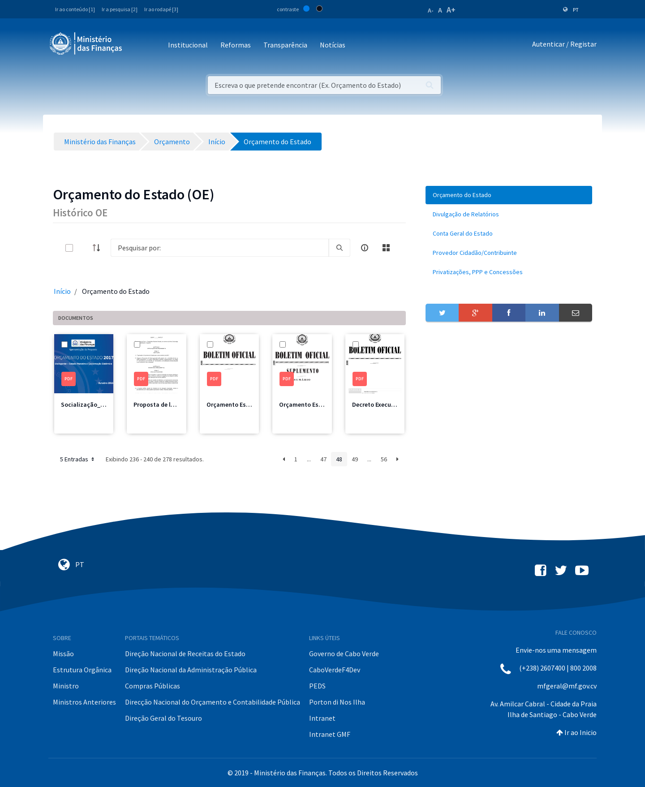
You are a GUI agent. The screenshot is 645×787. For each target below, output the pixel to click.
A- (431, 10)
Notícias (332, 44)
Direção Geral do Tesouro (163, 718)
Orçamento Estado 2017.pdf (245, 404)
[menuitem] (509, 195)
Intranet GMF (329, 734)
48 (339, 459)
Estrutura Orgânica (82, 669)
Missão (63, 653)
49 (355, 459)
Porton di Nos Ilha (337, 701)
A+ (451, 9)
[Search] (220, 248)
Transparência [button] (285, 44)
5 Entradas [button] (78, 459)
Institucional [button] (188, 44)
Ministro (66, 685)
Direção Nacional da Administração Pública (191, 669)
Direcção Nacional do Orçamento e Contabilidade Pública (212, 701)
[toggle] (83, 247)
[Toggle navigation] (136, 45)
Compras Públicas (152, 685)
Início (62, 291)
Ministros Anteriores (84, 701)
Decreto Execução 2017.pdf (389, 404)
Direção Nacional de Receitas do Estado (185, 653)
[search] (339, 247)
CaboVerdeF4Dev (334, 669)
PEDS (317, 685)
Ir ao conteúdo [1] (75, 9)
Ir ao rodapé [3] (161, 9)
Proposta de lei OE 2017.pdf (171, 404)
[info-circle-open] (364, 248)
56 (384, 459)
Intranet (322, 718)
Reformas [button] (235, 44)
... (309, 459)
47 (323, 459)
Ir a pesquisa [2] (120, 9)
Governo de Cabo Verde (344, 653)
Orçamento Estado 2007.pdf (318, 404)
